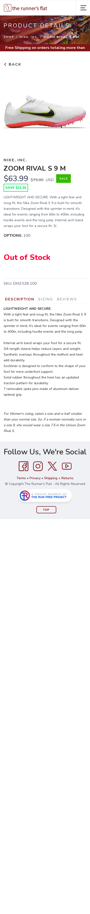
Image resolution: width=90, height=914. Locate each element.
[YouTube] (67, 466)
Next (79, 112)
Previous (11, 112)
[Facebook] (23, 466)
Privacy (35, 478)
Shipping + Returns (58, 478)
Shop (9, 37)
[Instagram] (38, 466)
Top (46, 510)
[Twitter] (52, 466)
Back (12, 64)
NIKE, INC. (29, 37)
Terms (21, 478)
